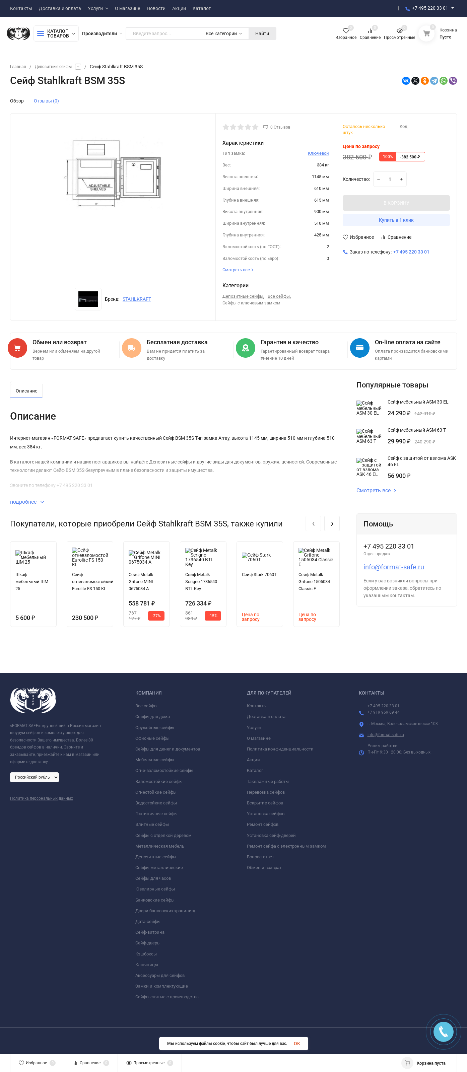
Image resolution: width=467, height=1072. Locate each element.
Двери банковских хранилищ (165, 908)
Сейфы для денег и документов (167, 746)
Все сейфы (279, 296)
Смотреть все (376, 488)
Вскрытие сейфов (265, 800)
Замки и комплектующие (161, 983)
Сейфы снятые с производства (167, 994)
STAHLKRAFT (137, 299)
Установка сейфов (265, 810)
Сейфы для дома (152, 714)
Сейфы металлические (159, 864)
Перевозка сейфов (266, 789)
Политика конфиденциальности (280, 746)
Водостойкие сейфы (156, 800)
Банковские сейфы (155, 897)
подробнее (27, 499)
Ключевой (318, 153)
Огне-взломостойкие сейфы (164, 767)
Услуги (254, 724)
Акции (253, 757)
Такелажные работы (268, 778)
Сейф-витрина (149, 929)
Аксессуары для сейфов (160, 972)
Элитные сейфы (152, 821)
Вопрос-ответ (260, 854)
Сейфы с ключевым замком (251, 302)
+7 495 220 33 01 (430, 8)
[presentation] (313, 520)
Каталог (255, 767)
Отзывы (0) (46, 100)
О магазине (259, 735)
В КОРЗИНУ (396, 203)
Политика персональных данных (41, 795)
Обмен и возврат (264, 864)
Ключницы (146, 961)
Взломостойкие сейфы (159, 778)
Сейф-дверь (147, 940)
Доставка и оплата (266, 714)
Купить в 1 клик (396, 220)
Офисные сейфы (152, 735)
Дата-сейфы (147, 918)
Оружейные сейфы (154, 724)
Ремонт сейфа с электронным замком (286, 843)
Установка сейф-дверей (271, 832)
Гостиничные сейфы (156, 810)
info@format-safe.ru (393, 564)
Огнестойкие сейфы (156, 789)
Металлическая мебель (159, 843)
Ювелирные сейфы (155, 886)
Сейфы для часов (153, 875)
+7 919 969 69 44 (384, 710)
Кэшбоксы (146, 951)
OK (297, 1043)
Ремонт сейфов (262, 821)
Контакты (257, 703)
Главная (19, 66)
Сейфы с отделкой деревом (163, 832)
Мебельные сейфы (154, 757)
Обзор (17, 100)
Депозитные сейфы (58, 66)
